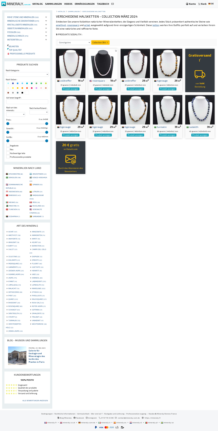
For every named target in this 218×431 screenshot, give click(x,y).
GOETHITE (37, 267)
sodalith (192, 126)
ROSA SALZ (38, 303)
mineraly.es (120, 422)
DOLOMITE (14, 260)
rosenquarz (97, 80)
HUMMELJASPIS (16, 274)
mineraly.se (167, 422)
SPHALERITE (38, 313)
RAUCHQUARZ (39, 299)
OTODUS (37, 292)
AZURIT (36, 242)
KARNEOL (37, 278)
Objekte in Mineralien (20, 28)
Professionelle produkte (21, 53)
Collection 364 (100, 42)
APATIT (36, 239)
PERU (36, 202)
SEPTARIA (37, 310)
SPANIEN (37, 184)
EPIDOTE (37, 260)
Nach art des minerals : (11, 109)
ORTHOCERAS (15, 292)
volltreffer (64, 80)
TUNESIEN (14, 209)
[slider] (7, 123)
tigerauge (161, 80)
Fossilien (13, 32)
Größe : (9, 137)
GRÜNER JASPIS (16, 271)
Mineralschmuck (17, 36)
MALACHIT (13, 288)
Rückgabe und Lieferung (114, 414)
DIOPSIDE (37, 256)
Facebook (79, 418)
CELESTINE (14, 256)
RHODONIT (14, 303)
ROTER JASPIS (39, 306)
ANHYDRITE (14, 239)
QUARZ (13, 299)
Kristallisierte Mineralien (22, 24)
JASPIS (12, 278)
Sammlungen (74, 11)
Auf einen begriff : (13, 98)
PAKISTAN (14, 206)
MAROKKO (15, 195)
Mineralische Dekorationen (23, 21)
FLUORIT (37, 263)
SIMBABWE (38, 216)
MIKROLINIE (38, 288)
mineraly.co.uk (68, 422)
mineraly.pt (151, 422)
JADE (35, 274)
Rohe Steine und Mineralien (23, 17)
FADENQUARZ (15, 263)
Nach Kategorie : (13, 70)
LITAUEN (37, 191)
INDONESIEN (15, 191)
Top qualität (14, 50)
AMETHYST (14, 235)
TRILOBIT (37, 317)
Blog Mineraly (64, 418)
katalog (61, 11)
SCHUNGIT (14, 310)
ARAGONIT (13, 242)
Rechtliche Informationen (64, 414)
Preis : (9, 120)
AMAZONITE (38, 232)
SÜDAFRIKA (14, 216)
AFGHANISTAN (16, 174)
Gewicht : (10, 128)
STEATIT (12, 317)
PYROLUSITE (38, 295)
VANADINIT (37, 320)
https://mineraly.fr (153, 418)
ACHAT (12, 232)
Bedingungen (47, 414)
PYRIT (12, 295)
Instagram (91, 418)
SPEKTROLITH (15, 313)
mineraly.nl (136, 422)
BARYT (12, 246)
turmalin (160, 126)
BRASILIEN (15, 177)
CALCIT (12, 249)
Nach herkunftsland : (38, 108)
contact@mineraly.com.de (129, 418)
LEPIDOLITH (38, 285)
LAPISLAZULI (14, 285)
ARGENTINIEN (39, 174)
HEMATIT (37, 271)
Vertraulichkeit (83, 414)
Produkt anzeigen (70, 89)
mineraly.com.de (87, 422)
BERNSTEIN (38, 246)
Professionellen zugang (136, 414)
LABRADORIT (39, 281)
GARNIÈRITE (14, 267)
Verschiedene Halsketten (93, 11)
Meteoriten (14, 39)
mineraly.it (104, 422)
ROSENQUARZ (15, 306)
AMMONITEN (38, 235)
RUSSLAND (38, 206)
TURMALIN (14, 320)
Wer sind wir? (96, 414)
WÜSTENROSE (39, 324)
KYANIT (12, 281)
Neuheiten (13, 46)
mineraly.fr (51, 422)
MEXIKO (13, 202)
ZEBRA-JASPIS (15, 331)
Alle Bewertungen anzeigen (35, 400)
